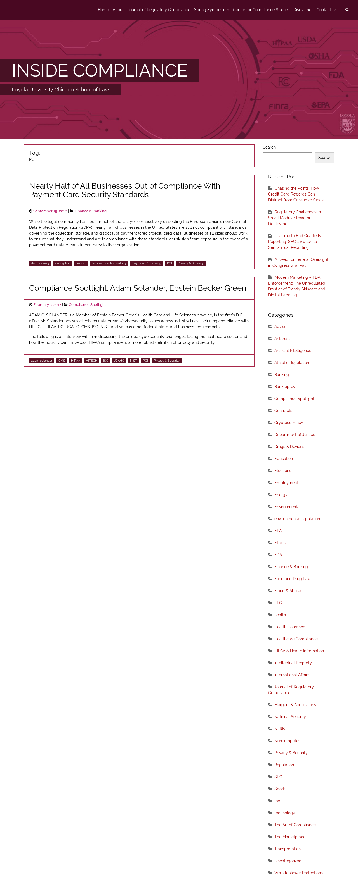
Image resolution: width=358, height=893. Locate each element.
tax (277, 801)
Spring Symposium (211, 10)
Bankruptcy (284, 386)
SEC (278, 777)
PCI (169, 263)
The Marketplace (289, 837)
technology (284, 813)
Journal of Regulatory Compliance (159, 10)
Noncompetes (287, 741)
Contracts (283, 410)
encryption (62, 263)
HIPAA (75, 360)
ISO (105, 360)
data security (40, 263)
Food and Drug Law (292, 579)
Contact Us (327, 10)
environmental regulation (297, 518)
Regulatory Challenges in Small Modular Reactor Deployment (294, 218)
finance (81, 263)
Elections (282, 470)
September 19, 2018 (50, 211)
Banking (281, 374)
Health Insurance (289, 627)
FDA (278, 555)
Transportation (287, 849)
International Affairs (291, 675)
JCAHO (119, 360)
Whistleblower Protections (298, 873)
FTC (278, 603)
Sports (280, 789)
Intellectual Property (293, 663)
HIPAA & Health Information (299, 651)
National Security (290, 717)
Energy (281, 494)
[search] (347, 9)
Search (269, 147)
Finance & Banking (91, 211)
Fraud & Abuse (287, 591)
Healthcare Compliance (296, 639)
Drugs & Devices (289, 446)
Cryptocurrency (288, 422)
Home (103, 10)
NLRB (279, 729)
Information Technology (109, 263)
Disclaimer (303, 10)
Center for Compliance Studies (261, 10)
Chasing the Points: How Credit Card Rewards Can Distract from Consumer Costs (296, 194)
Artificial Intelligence (292, 350)
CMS (61, 360)
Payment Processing (146, 263)
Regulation (284, 765)
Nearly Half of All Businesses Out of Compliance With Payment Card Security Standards (124, 190)
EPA (278, 530)
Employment (286, 482)
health (280, 615)
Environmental (287, 506)
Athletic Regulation (291, 362)
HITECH (91, 360)
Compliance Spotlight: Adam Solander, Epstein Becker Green (137, 288)
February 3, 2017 (47, 305)
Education (283, 458)
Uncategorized (288, 861)
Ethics (280, 542)
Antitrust (282, 338)
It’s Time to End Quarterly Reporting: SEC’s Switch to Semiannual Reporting (294, 242)
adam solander (41, 360)
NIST (133, 360)
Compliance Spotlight (87, 305)
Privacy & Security (191, 263)
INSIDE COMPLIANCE (99, 70)
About (118, 10)
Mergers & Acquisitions (295, 705)
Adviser (281, 326)
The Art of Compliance (295, 825)
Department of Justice (294, 434)
